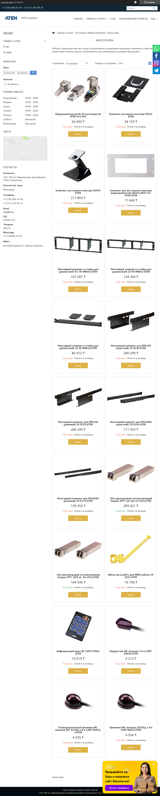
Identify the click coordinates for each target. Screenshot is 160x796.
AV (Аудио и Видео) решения (90, 33)
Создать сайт (7, 2)
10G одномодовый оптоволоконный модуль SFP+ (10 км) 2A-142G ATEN (131, 499)
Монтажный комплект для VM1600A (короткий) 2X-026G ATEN (131, 423)
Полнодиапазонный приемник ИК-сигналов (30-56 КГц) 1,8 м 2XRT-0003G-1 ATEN (78, 730)
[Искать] (154, 8)
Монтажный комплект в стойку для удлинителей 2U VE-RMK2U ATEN (131, 270)
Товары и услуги (95, 18)
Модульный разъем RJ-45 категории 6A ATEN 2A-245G (78, 115)
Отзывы (7, 52)
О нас (113, 18)
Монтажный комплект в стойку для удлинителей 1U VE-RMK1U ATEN (78, 346)
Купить (78, 134)
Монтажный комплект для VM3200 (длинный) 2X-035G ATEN (78, 423)
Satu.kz (94, 790)
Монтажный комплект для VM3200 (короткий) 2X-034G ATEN (131, 346)
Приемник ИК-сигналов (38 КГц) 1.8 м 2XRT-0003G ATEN (131, 728)
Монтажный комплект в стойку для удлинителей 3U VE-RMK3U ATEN (78, 270)
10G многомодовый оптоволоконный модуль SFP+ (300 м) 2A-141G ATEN (78, 575)
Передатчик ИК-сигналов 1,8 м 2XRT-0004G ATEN (130, 652)
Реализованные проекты (133, 18)
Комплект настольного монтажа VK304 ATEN (78, 191)
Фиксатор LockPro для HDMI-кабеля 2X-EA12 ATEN (131, 575)
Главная (78, 18)
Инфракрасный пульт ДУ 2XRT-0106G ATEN (78, 652)
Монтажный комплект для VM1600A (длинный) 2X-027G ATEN (78, 499)
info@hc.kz (8, 212)
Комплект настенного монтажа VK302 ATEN (130, 115)
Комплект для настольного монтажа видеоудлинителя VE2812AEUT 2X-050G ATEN (131, 193)
